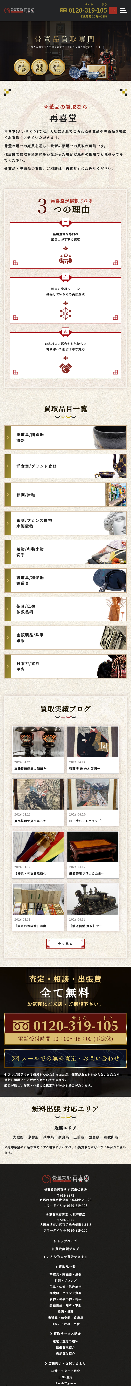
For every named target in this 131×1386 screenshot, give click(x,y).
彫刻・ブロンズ (65, 1280)
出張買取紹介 (65, 1347)
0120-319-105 (77, 1205)
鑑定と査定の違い (65, 1341)
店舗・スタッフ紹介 (65, 1370)
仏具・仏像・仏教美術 (65, 1286)
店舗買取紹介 (65, 1353)
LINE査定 (65, 1377)
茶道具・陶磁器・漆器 (65, 1274)
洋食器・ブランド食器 (65, 1292)
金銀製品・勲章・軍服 (65, 1305)
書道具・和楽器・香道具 (65, 1317)
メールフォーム (65, 1383)
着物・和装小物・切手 (65, 1299)
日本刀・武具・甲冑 (65, 1323)
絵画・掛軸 (66, 1311)
